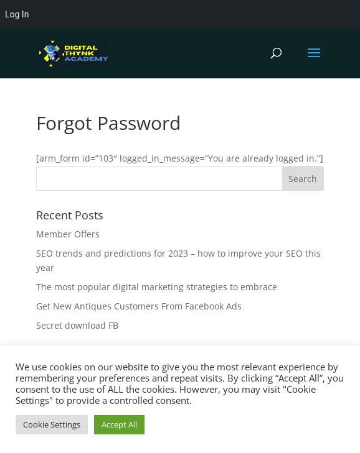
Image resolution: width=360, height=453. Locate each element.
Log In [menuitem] (17, 14)
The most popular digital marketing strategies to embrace (156, 287)
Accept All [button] (119, 424)
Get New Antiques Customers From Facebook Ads (139, 306)
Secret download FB (77, 325)
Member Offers (68, 234)
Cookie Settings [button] (51, 424)
